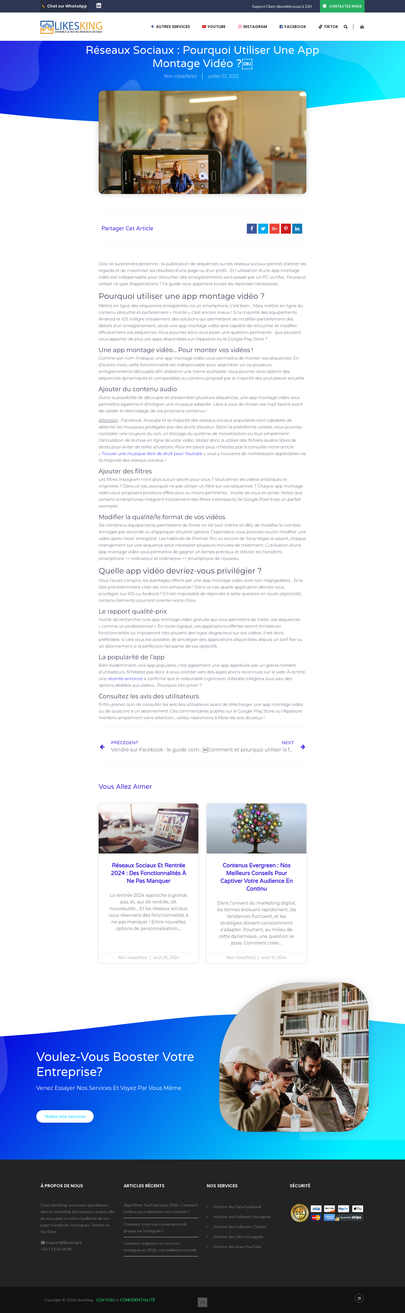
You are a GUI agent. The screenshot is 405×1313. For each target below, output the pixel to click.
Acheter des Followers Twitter (239, 1226)
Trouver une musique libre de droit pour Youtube (152, 453)
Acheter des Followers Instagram (242, 1216)
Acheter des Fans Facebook (237, 1206)
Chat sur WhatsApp (67, 6)
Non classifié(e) (180, 76)
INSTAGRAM (252, 26)
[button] (65, 1116)
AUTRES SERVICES (170, 26)
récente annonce (125, 678)
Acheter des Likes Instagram (238, 1236)
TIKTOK (328, 26)
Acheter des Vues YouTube (237, 1246)
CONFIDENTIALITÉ (137, 1299)
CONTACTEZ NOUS (345, 6)
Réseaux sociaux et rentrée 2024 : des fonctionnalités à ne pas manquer (148, 873)
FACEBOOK (292, 26)
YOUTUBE (214, 26)
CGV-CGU (104, 1299)
